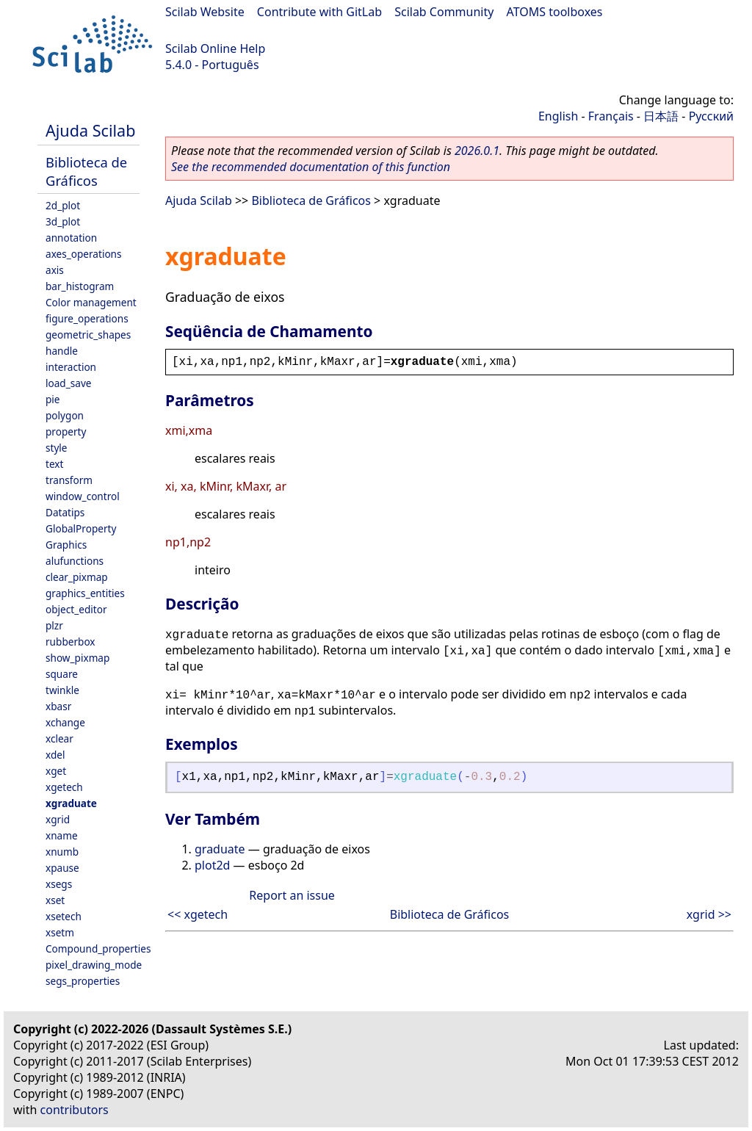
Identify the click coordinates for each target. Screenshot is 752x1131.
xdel (55, 755)
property (66, 431)
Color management (91, 302)
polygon (65, 415)
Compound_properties (98, 948)
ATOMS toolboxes (555, 12)
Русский (711, 116)
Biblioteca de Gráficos (86, 171)
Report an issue (291, 895)
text (54, 464)
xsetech (64, 916)
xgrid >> (709, 914)
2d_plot (63, 205)
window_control (83, 496)
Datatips (65, 512)
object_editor (76, 609)
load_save (68, 383)
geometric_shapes (88, 335)
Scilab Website (205, 12)
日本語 (661, 116)
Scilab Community (444, 12)
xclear (59, 738)
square (62, 674)
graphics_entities (85, 593)
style (57, 448)
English (558, 116)
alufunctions (75, 561)
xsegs (59, 884)
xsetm (60, 932)
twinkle (62, 690)
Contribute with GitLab (319, 12)
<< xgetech (197, 914)
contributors (74, 1110)
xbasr (58, 706)
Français (611, 116)
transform (69, 480)
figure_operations (87, 318)
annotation (71, 238)
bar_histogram (80, 286)
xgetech (64, 787)
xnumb (62, 852)
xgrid (58, 819)
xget (56, 771)
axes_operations (84, 254)
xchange (65, 722)
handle (62, 351)
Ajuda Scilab (90, 130)
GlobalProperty (81, 528)
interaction (71, 367)
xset (55, 900)
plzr (54, 625)
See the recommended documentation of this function (310, 167)
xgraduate (71, 803)
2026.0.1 (477, 150)
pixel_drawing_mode (94, 965)
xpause (62, 868)
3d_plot (63, 221)
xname (62, 835)
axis (55, 270)
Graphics (66, 545)
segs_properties (83, 981)
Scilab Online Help (215, 48)
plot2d (212, 865)
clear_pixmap (77, 577)
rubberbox (70, 641)
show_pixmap (77, 658)
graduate (220, 849)
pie (53, 399)
